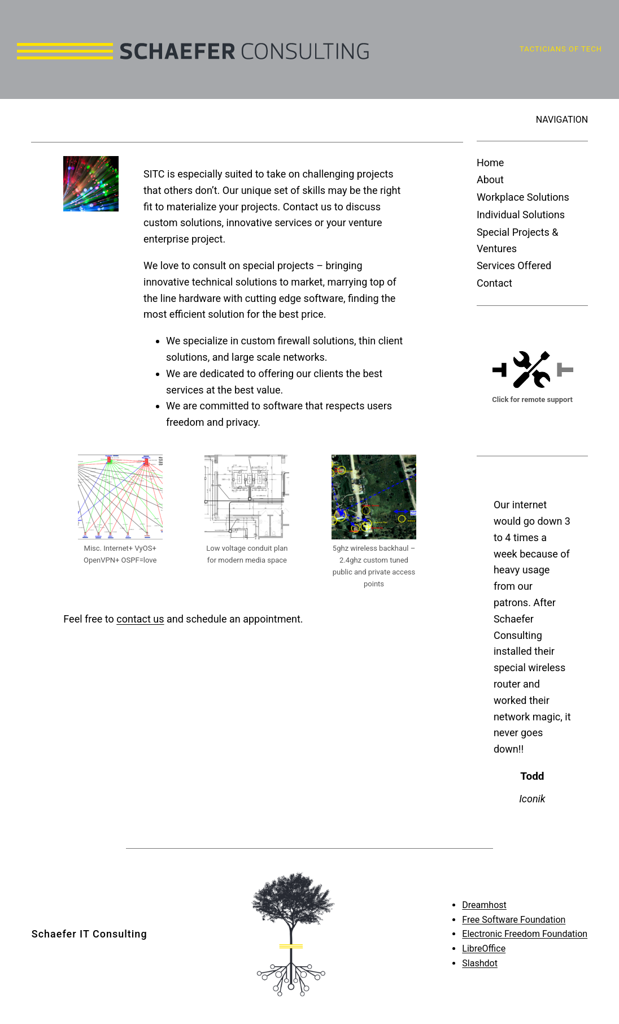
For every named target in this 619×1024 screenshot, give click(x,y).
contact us (140, 619)
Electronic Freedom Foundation (524, 933)
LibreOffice (483, 948)
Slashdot (480, 963)
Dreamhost (484, 905)
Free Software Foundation (513, 919)
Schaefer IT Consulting (89, 934)
